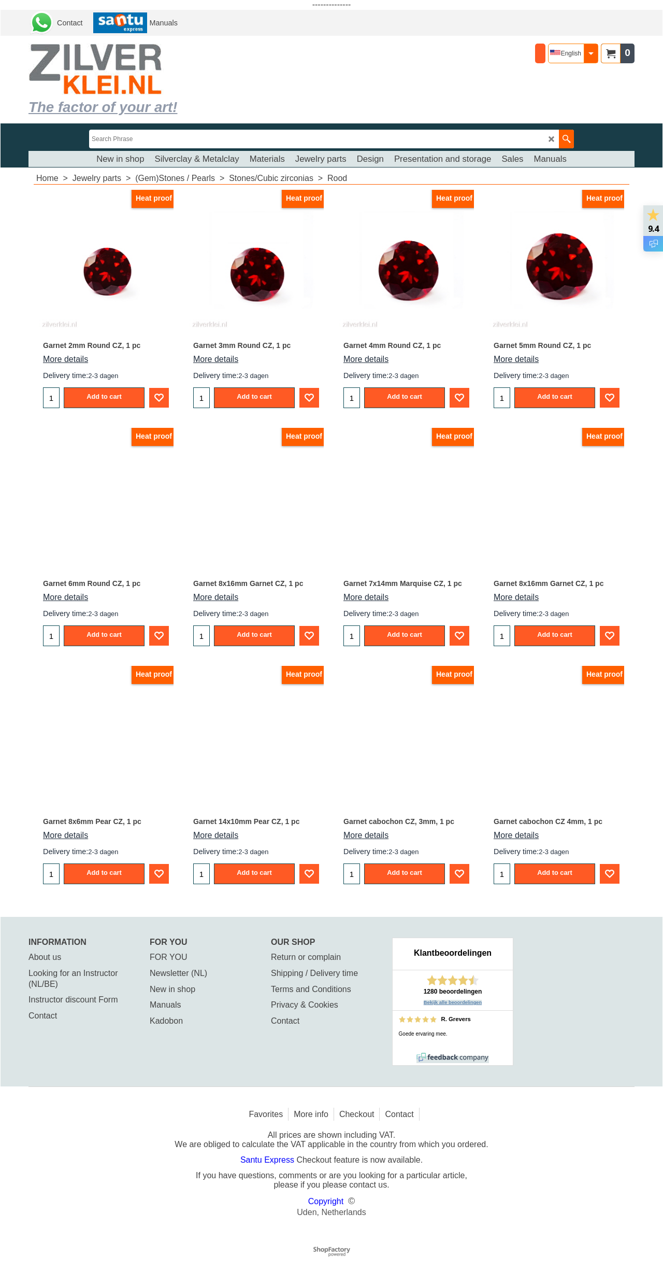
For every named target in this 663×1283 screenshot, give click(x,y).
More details (65, 359)
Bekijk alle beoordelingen (453, 1002)
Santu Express (268, 1159)
